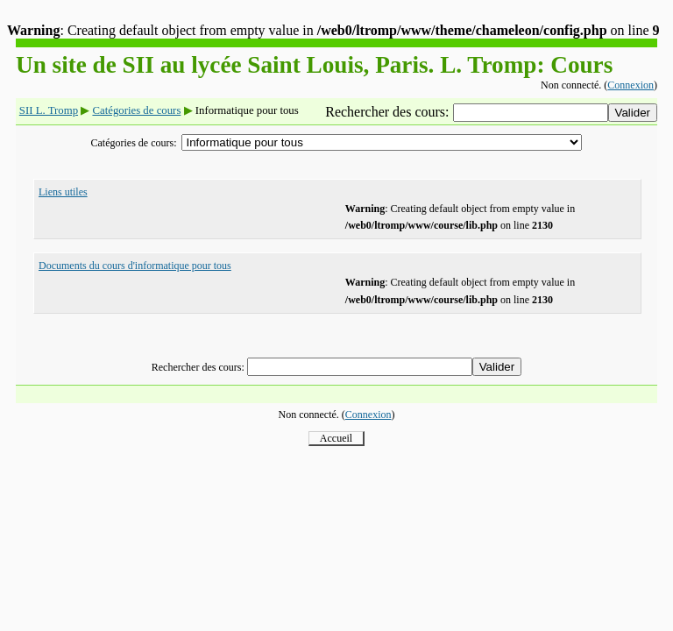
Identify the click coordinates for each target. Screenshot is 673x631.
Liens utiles (63, 192)
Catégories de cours (136, 110)
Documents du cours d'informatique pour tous (135, 265)
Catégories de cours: (134, 143)
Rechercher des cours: (388, 111)
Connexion (630, 85)
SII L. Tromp (48, 110)
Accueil (336, 438)
